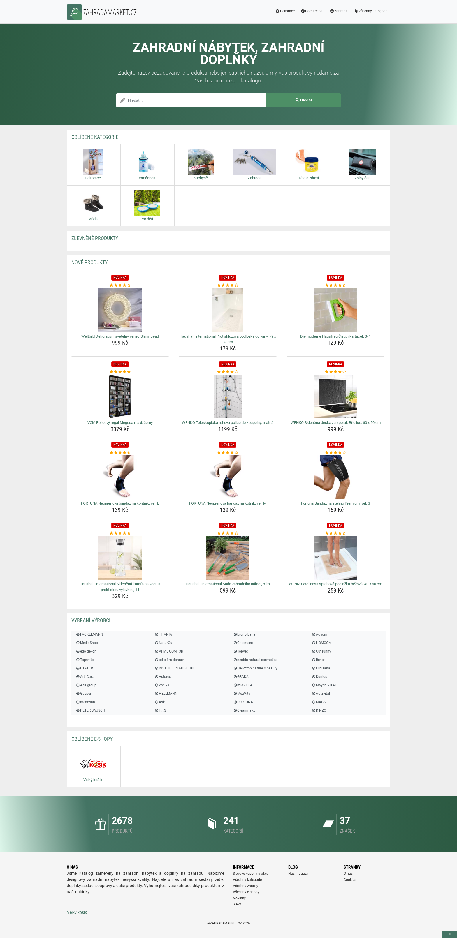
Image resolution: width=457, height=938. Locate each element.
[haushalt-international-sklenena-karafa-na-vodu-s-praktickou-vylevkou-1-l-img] (120, 558)
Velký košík (77, 912)
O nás (348, 874)
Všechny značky (245, 886)
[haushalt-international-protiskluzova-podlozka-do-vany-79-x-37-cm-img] (227, 310)
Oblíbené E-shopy (92, 739)
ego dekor (86, 651)
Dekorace (285, 11)
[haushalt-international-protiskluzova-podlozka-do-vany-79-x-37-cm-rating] (227, 285)
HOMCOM (321, 643)
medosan (85, 702)
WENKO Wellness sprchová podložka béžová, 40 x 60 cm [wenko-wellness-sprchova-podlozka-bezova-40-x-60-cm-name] (335, 584)
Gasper (83, 694)
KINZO (319, 710)
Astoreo (162, 677)
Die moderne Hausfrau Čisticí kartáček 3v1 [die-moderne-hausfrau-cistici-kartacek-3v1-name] (335, 336)
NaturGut (163, 643)
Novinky (239, 898)
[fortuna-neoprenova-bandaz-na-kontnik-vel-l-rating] (120, 453)
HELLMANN (165, 694)
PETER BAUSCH (90, 710)
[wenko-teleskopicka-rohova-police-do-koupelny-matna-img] (227, 396)
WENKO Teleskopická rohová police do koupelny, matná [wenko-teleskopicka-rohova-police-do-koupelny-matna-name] (227, 422)
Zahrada (338, 11)
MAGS (319, 702)
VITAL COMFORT (169, 651)
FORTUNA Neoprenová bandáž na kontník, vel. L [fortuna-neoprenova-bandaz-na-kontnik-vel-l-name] (120, 503)
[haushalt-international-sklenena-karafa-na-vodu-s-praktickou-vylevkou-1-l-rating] (120, 533)
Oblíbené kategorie (94, 137)
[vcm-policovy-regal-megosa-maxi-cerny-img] (120, 396)
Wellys (161, 685)
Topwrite (85, 660)
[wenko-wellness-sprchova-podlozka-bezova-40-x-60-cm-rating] (335, 533)
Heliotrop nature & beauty (255, 668)
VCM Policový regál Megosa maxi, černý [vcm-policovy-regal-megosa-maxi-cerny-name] (120, 422)
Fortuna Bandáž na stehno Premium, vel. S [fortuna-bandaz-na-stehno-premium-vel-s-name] (335, 503)
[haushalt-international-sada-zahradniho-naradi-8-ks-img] (227, 558)
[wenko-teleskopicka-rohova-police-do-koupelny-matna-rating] (227, 372)
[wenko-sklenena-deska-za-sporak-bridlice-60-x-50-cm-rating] (335, 372)
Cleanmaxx (244, 710)
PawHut (84, 668)
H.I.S (160, 710)
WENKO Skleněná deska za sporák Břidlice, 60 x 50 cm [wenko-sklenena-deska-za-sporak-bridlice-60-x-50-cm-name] (336, 422)
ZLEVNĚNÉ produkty (94, 238)
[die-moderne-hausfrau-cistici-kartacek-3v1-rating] (335, 285)
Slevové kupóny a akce (250, 874)
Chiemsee (243, 643)
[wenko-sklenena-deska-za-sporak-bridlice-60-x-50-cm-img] (335, 396)
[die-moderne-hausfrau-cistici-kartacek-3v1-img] (335, 310)
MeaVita (241, 694)
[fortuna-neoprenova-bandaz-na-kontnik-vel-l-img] (120, 477)
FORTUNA (243, 702)
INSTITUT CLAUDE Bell (174, 668)
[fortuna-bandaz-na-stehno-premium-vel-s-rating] (335, 453)
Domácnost (312, 11)
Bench (319, 660)
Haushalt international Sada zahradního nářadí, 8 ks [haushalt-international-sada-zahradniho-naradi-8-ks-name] (228, 584)
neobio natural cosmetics (255, 660)
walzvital (321, 694)
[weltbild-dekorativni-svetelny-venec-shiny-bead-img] (120, 310)
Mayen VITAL (324, 685)
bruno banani (246, 634)
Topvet (240, 651)
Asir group (86, 685)
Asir (159, 702)
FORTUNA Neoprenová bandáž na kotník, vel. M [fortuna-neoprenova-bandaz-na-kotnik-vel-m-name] (227, 503)
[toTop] (449, 934)
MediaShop (87, 643)
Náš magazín (299, 874)
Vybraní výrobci (90, 620)
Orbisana (321, 668)
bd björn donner (169, 660)
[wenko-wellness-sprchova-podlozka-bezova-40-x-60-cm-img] (335, 558)
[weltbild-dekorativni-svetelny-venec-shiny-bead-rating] (120, 285)
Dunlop (319, 677)
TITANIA (163, 634)
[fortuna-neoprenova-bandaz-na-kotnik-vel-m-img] (227, 477)
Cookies (350, 880)
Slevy (237, 904)
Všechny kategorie (370, 11)
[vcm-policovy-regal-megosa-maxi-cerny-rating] (120, 372)
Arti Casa (85, 677)
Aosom (319, 634)
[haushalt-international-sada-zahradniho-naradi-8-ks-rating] (227, 533)
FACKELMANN (89, 634)
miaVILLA (242, 685)
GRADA (241, 677)
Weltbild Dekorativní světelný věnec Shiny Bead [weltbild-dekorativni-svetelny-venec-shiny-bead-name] (120, 336)
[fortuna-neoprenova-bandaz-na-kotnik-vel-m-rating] (227, 453)
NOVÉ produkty (89, 262)
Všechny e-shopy (246, 892)
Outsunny (321, 651)
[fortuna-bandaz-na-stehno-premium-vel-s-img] (335, 477)
